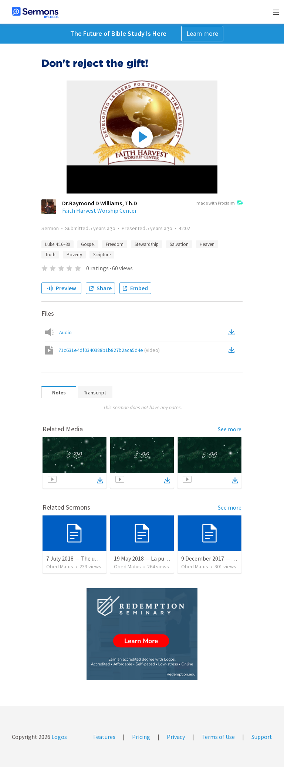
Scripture (102, 254)
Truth (50, 254)
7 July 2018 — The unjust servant (87, 558)
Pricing (141, 736)
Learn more (202, 33)
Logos (58, 736)
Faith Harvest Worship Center (99, 210)
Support (261, 736)
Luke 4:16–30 (57, 244)
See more (229, 429)
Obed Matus (59, 566)
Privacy (176, 736)
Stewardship (147, 244)
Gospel (88, 244)
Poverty (74, 254)
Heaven (207, 244)
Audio (65, 332)
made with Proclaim (219, 203)
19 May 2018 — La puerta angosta (155, 558)
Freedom (115, 244)
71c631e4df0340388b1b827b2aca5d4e (109, 350)
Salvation (179, 244)
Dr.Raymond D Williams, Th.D (99, 203)
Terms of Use (218, 736)
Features (104, 736)
